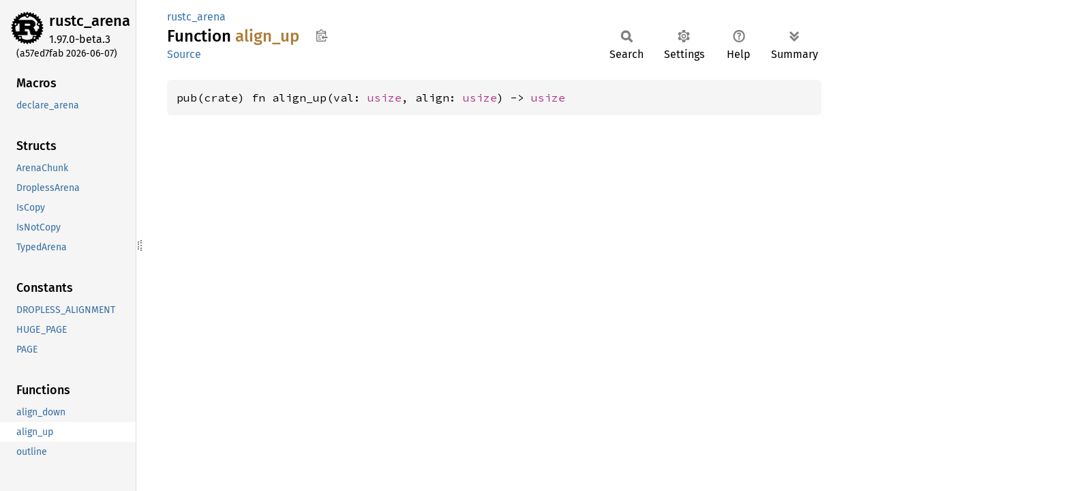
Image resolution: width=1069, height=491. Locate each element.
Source (184, 54)
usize (384, 97)
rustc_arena (89, 21)
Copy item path (321, 35)
